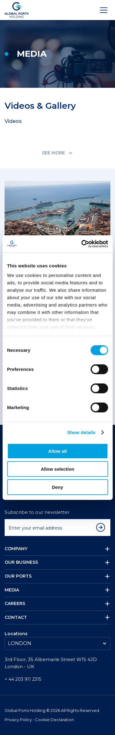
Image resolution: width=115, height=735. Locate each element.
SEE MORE (57, 153)
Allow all (57, 450)
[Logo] (17, 10)
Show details (81, 432)
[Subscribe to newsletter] (102, 527)
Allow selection (57, 469)
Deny (57, 486)
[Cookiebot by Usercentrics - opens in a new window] (82, 244)
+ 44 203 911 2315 (23, 679)
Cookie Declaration (54, 719)
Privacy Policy (19, 719)
